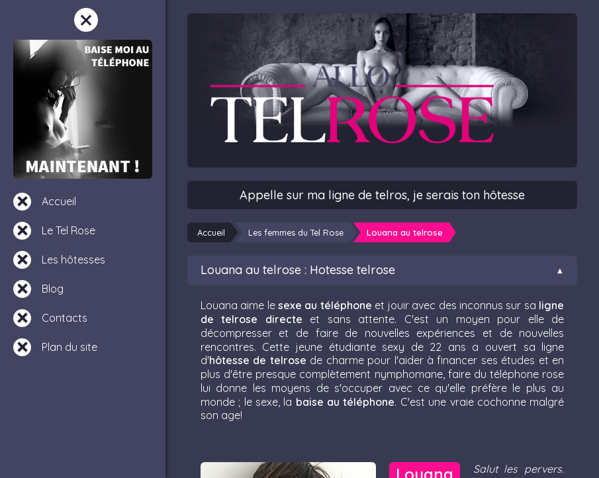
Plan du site (69, 347)
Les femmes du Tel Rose (296, 232)
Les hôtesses (73, 259)
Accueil (59, 201)
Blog (53, 288)
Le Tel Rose (68, 230)
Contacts (64, 317)
